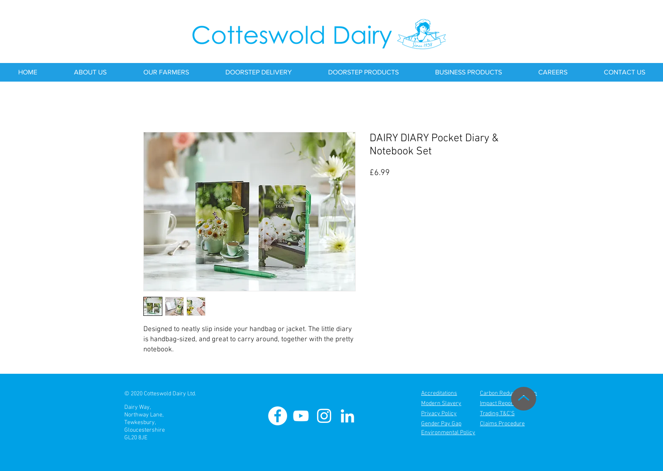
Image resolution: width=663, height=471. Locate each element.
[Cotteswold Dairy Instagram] (324, 415)
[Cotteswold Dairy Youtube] (300, 415)
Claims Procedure (502, 423)
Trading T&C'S (497, 413)
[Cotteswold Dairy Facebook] (277, 415)
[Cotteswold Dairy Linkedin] (347, 415)
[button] (90, 72)
